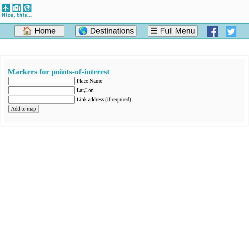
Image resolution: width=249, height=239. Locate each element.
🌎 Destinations (106, 30)
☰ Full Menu (172, 30)
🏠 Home (39, 30)
